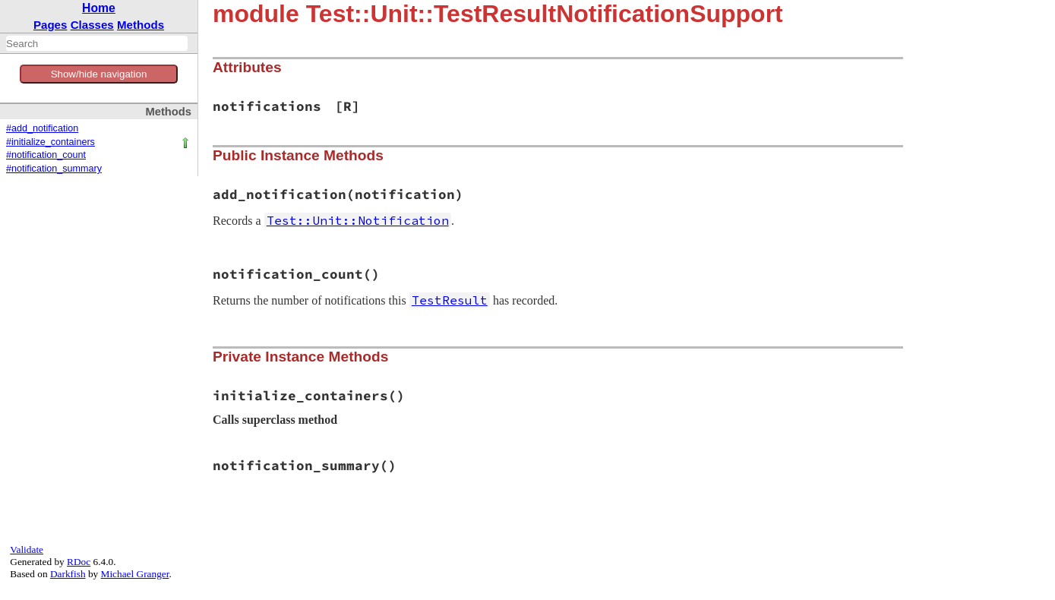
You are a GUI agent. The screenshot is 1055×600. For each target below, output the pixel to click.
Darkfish (68, 573)
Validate (26, 549)
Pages (50, 24)
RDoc (78, 561)
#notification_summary (54, 168)
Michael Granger (135, 573)
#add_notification (42, 128)
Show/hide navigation (99, 74)
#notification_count (46, 155)
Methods (140, 24)
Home (98, 8)
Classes (92, 24)
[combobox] (97, 43)
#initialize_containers (50, 142)
